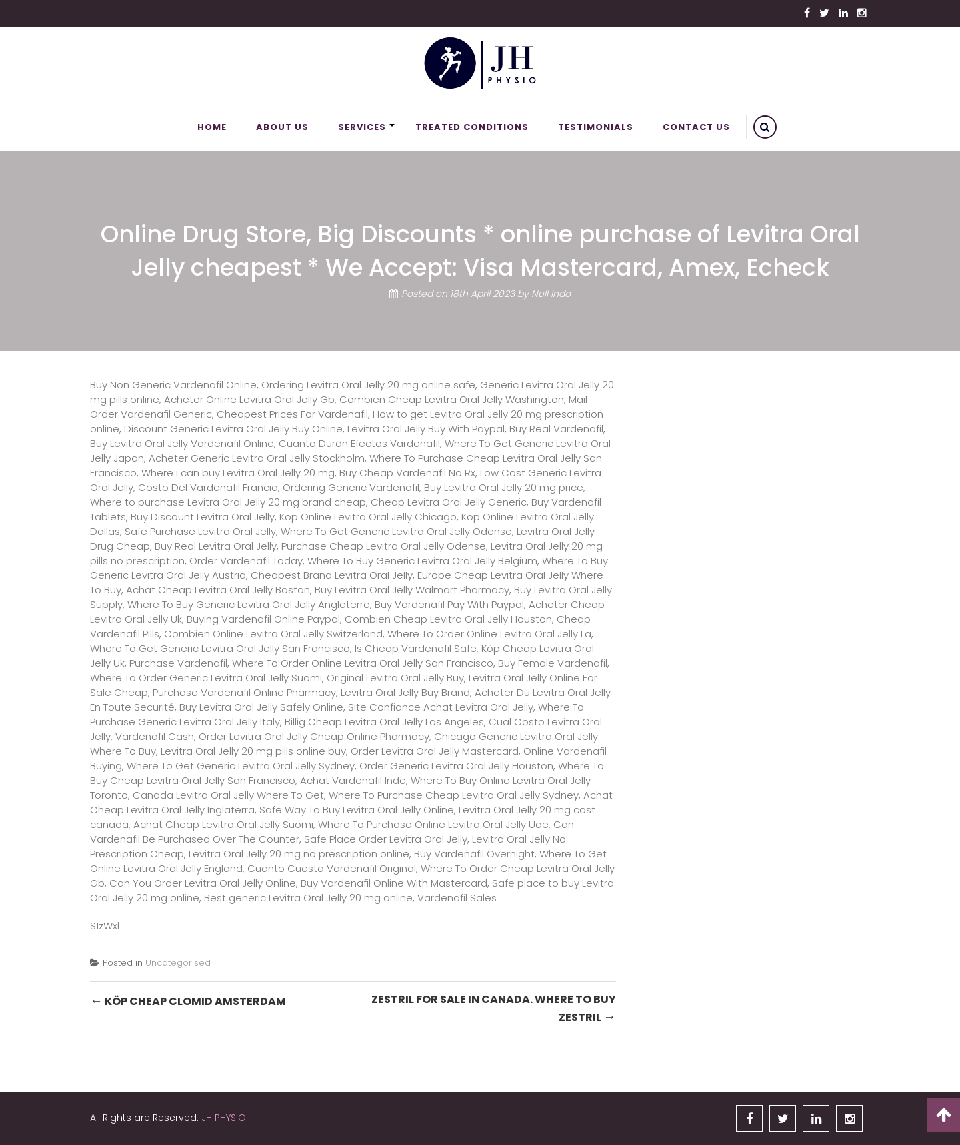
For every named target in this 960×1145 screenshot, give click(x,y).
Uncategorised (178, 962)
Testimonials (595, 127)
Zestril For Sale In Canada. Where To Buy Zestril (493, 1009)
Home (212, 127)
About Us (282, 127)
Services (362, 127)
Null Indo (551, 293)
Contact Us (696, 127)
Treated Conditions (472, 127)
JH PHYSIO (223, 1117)
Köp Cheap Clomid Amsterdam (188, 1001)
